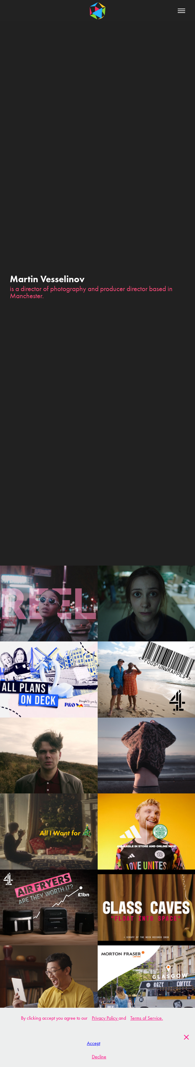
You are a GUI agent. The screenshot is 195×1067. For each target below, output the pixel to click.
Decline (99, 1057)
